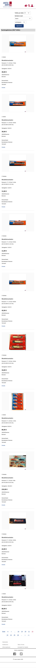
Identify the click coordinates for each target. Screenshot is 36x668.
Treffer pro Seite (19, 13)
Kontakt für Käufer (23, 647)
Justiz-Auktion (18, 659)
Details (3, 87)
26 (18, 635)
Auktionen (5, 644)
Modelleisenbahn (7, 60)
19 (22, 631)
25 (14, 635)
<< (8, 631)
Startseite (5, 642)
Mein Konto (21, 644)
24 (11, 635)
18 (18, 631)
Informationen (6, 647)
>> (28, 635)
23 (7, 635)
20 (25, 631)
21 (29, 631)
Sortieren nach (19, 16)
